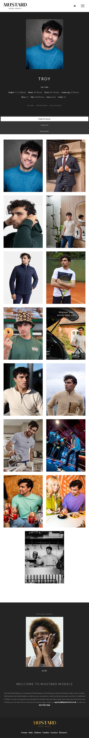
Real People (56, 105)
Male (31, 732)
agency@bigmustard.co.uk (65, 702)
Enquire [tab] (44, 131)
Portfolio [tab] (44, 119)
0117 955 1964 (44, 705)
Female (24, 732)
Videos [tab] (44, 125)
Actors (30, 105)
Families (45, 732)
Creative (54, 732)
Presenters (41, 105)
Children (37, 732)
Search (63, 732)
